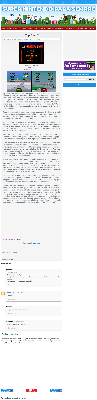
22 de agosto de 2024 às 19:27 (18, 321)
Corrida (11, 259)
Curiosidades (69, 28)
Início (4, 28)
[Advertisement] (79, 45)
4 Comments (39, 39)
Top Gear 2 (32, 35)
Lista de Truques (39, 28)
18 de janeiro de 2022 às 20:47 (17, 292)
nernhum (9, 292)
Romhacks (50, 28)
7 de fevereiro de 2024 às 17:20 (18, 307)
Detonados (79, 28)
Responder (12, 285)
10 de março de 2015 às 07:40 (18, 270)
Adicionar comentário (10, 334)
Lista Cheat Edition (25, 28)
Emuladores (89, 28)
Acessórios (59, 28)
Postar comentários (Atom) (16, 398)
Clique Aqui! (36, 243)
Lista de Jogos (12, 28)
